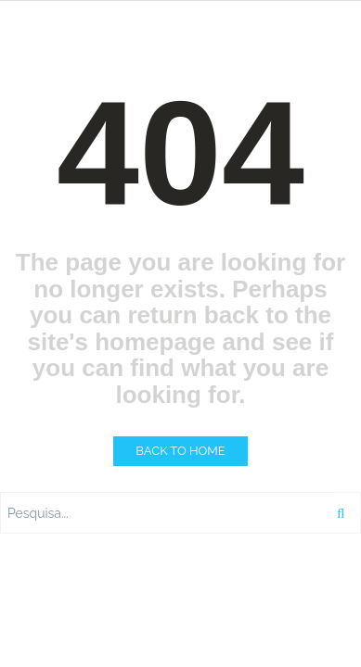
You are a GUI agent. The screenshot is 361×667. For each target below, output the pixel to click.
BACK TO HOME (180, 451)
